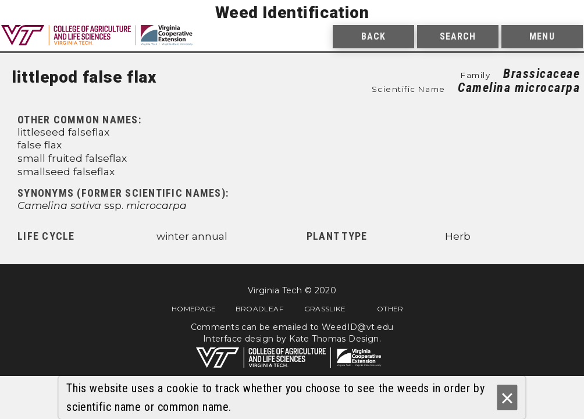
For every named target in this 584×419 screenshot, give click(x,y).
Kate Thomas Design (334, 338)
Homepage (194, 308)
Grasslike (325, 308)
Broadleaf (259, 308)
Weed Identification (292, 12)
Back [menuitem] (373, 36)
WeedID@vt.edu (357, 327)
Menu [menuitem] (541, 36)
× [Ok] (507, 397)
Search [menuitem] (458, 36)
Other (390, 308)
